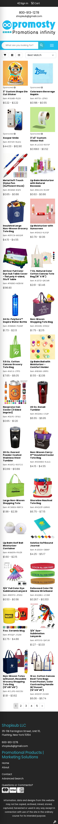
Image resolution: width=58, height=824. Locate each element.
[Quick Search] (20, 45)
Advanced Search (13, 778)
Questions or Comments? (17, 785)
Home (5, 763)
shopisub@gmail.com (29, 16)
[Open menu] (52, 45)
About (5, 767)
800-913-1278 (29, 12)
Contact (7, 774)
